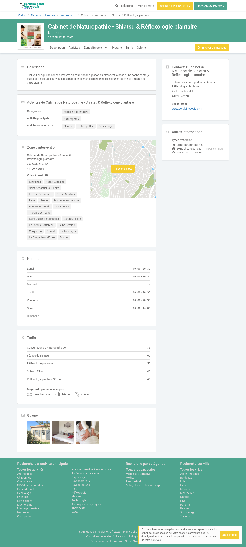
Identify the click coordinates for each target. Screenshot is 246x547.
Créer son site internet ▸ (210, 6)
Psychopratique (81, 481)
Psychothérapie (81, 484)
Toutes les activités (30, 469)
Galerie (141, 47)
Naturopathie (25, 512)
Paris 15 (185, 504)
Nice (182, 500)
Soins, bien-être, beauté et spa (143, 485)
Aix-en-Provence (189, 473)
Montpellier (187, 493)
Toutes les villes (191, 469)
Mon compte (146, 6)
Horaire (117, 47)
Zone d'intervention (96, 47)
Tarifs (129, 47)
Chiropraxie (24, 477)
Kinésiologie (24, 500)
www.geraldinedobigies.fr (187, 108)
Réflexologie (79, 492)
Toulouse (185, 516)
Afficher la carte (123, 168)
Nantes (184, 496)
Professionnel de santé (85, 473)
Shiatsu (76, 496)
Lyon (183, 485)
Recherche (124, 6)
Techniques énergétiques (86, 504)
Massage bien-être (28, 508)
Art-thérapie (24, 473)
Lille (182, 481)
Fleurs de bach (26, 489)
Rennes (184, 508)
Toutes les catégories (140, 469)
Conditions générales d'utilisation (105, 536)
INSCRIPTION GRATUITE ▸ (174, 6)
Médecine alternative (138, 473)
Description (57, 47)
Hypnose (22, 496)
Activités (74, 47)
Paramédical (133, 481)
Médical (130, 477)
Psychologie (79, 477)
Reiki (74, 488)
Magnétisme (24, 504)
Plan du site (130, 531)
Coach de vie (24, 481)
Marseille (185, 489)
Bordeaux (186, 477)
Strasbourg (187, 512)
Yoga (75, 511)
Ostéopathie (24, 516)
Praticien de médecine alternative (91, 469)
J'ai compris (229, 534)
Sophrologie (79, 500)
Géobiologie (24, 493)
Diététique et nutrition (30, 485)
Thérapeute (78, 508)
